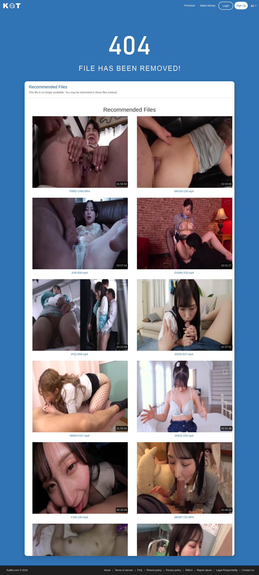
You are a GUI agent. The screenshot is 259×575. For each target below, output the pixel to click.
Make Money (207, 5)
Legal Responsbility (227, 570)
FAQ (139, 570)
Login (226, 5)
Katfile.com (13, 570)
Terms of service (124, 570)
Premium (189, 5)
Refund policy (154, 570)
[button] (253, 5)
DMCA (189, 570)
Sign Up (241, 5)
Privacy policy (173, 570)
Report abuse (204, 570)
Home (107, 570)
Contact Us (248, 570)
